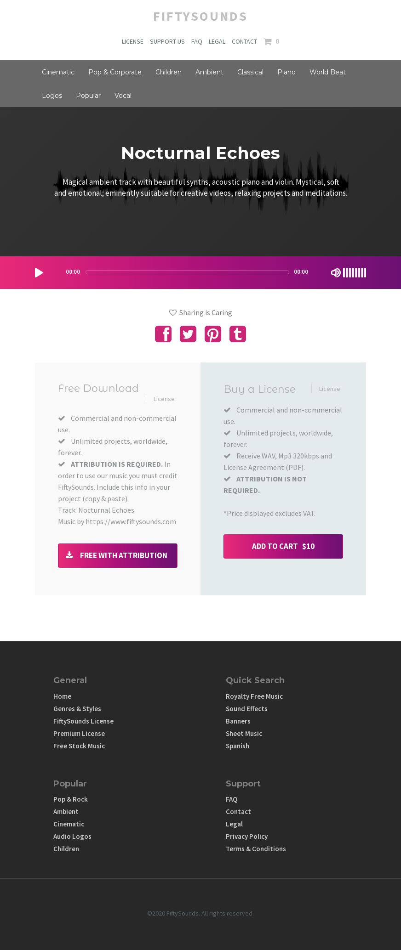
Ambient (209, 72)
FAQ (196, 41)
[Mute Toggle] (336, 272)
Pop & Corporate (115, 72)
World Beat (327, 72)
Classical (250, 72)
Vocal (123, 95)
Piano (286, 72)
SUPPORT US (167, 41)
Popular (88, 95)
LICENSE (132, 41)
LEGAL (217, 41)
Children (168, 72)
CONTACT (244, 41)
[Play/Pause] (39, 272)
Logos (52, 95)
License (164, 399)
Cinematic (58, 72)
